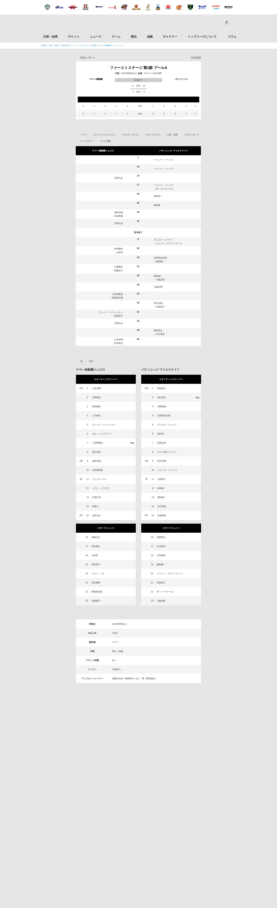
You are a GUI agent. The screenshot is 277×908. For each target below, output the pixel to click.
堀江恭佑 (96, 452)
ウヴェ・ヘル (97, 573)
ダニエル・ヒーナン (163, 239)
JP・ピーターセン (165, 189)
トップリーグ (69, 750)
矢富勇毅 (118, 216)
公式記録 (196, 57)
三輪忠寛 (160, 279)
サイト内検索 (233, 23)
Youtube (215, 23)
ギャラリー (170, 36)
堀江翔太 (161, 397)
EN (226, 25)
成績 (150, 36)
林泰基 (157, 205)
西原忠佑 (161, 443)
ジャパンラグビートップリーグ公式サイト (60, 24)
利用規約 (117, 882)
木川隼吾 (160, 334)
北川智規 (161, 506)
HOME (43, 45)
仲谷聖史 (118, 343)
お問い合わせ (159, 882)
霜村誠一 (158, 196)
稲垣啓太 (158, 330)
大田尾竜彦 (117, 294)
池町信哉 (118, 212)
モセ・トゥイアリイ (102, 433)
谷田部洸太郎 (160, 258)
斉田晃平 (118, 316)
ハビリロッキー (99, 479)
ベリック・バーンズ (163, 160)
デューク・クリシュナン (111, 312)
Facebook (205, 23)
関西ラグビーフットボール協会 (206, 783)
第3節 (94, 45)
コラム (232, 36)
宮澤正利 (96, 497)
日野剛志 (118, 267)
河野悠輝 (161, 406)
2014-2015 (65, 45)
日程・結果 (50, 36)
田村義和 (118, 248)
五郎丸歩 (118, 178)
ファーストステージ (80, 45)
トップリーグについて (202, 36)
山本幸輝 (118, 339)
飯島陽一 (160, 261)
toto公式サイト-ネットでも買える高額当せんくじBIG (206, 838)
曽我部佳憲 (117, 297)
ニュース (96, 36)
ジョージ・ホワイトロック (169, 243)
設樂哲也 (161, 537)
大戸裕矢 (96, 415)
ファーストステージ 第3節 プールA (138, 68)
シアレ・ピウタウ (100, 488)
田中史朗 (158, 303)
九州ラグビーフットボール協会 (206, 797)
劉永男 (160, 433)
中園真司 (95, 601)
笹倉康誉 (161, 515)
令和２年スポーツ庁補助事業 (206, 866)
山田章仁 (161, 479)
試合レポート (88, 57)
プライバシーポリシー (137, 882)
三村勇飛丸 (97, 443)
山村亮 (119, 252)
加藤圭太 (118, 270)
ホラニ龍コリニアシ (167, 452)
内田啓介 (160, 307)
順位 (134, 36)
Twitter (195, 23)
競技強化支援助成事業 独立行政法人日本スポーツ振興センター (206, 852)
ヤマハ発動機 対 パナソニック (111, 45)
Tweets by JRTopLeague (142, 750)
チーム (116, 36)
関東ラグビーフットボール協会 (206, 769)
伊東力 (95, 506)
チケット (74, 36)
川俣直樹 (161, 555)
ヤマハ (147, 73)
